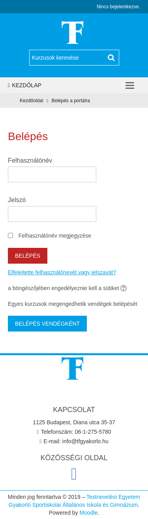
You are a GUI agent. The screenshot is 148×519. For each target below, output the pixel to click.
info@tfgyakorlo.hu (85, 441)
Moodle (89, 513)
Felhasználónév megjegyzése (55, 235)
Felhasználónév (30, 160)
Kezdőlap (24, 85)
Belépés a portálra (70, 100)
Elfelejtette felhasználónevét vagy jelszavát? (62, 272)
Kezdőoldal (31, 100)
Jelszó (17, 200)
